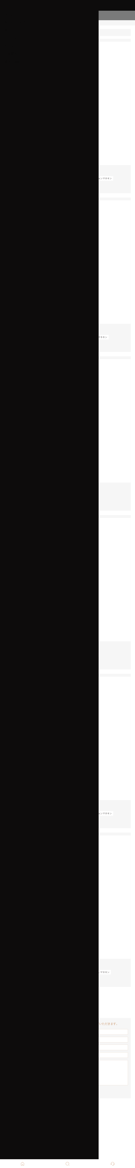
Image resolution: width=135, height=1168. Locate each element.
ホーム (9, 14)
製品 (7, 30)
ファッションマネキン (100, 178)
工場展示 (10, 54)
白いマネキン (103, 972)
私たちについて (15, 22)
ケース (9, 46)
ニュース (10, 38)
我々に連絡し (13, 62)
